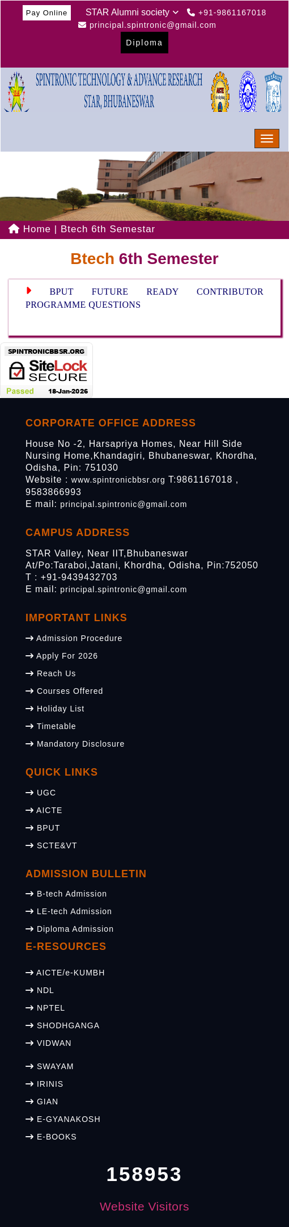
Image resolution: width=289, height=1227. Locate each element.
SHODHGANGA (63, 1025)
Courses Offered (64, 691)
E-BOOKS (51, 1136)
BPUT (43, 827)
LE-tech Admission (69, 911)
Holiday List (55, 708)
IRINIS (44, 1083)
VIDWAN (48, 1043)
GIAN (42, 1101)
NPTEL (45, 1007)
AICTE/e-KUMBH (65, 972)
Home (29, 229)
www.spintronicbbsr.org (118, 479)
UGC (41, 792)
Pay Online (47, 13)
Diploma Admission (70, 928)
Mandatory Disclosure (75, 743)
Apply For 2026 (62, 655)
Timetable (51, 726)
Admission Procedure (74, 638)
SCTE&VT (51, 845)
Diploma (144, 42)
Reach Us (51, 673)
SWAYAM (50, 1066)
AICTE (44, 810)
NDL (40, 990)
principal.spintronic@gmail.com (123, 504)
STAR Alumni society (132, 12)
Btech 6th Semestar (108, 229)
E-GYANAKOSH (63, 1119)
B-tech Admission (66, 893)
